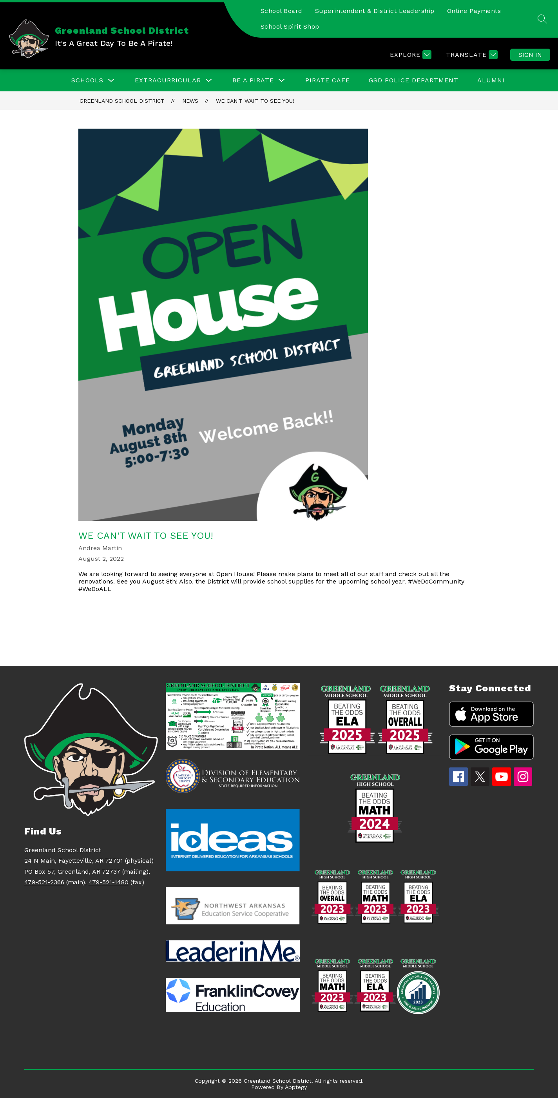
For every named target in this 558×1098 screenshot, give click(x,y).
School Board (282, 11)
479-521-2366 (44, 882)
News (190, 101)
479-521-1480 (109, 882)
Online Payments (474, 11)
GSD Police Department (413, 80)
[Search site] (542, 19)
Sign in (530, 54)
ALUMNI (491, 80)
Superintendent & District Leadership (375, 11)
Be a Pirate (253, 80)
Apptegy (296, 1087)
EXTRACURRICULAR (168, 80)
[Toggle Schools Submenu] (111, 80)
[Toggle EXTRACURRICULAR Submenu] (209, 80)
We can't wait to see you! (255, 101)
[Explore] (409, 55)
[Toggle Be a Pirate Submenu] (281, 80)
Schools (87, 80)
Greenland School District (122, 101)
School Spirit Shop (290, 26)
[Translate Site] (471, 55)
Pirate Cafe (327, 80)
